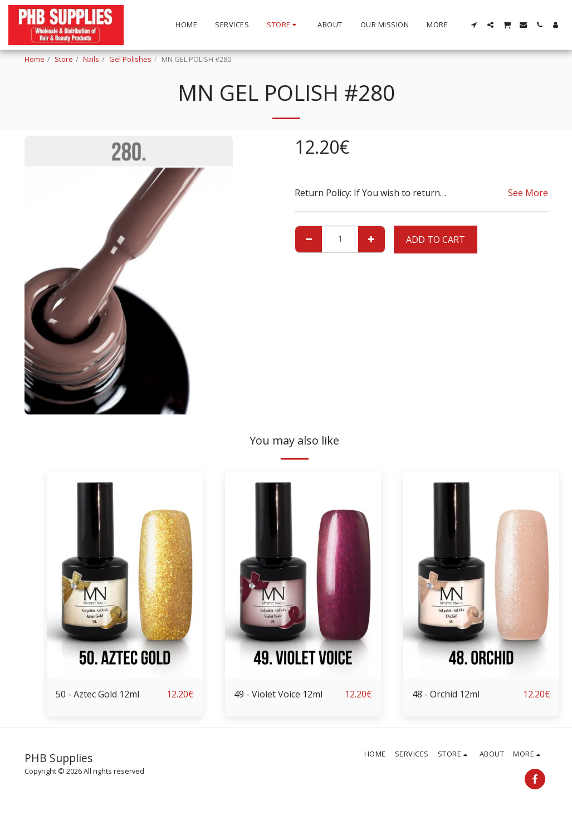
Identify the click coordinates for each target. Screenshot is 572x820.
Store (64, 59)
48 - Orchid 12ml (446, 694)
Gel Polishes (130, 59)
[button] (474, 24)
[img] (125, 575)
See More (528, 192)
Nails (91, 59)
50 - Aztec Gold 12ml (97, 694)
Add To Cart (435, 239)
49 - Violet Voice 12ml (278, 694)
